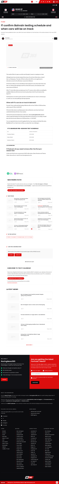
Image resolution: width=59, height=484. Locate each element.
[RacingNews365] (29, 477)
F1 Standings (24, 5)
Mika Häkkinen (48, 445)
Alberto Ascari (48, 436)
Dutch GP (33, 450)
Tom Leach (7, 37)
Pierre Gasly (19, 455)
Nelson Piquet (48, 461)
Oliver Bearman (20, 464)
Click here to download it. (12, 282)
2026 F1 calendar (11, 403)
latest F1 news (8, 395)
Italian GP (33, 452)
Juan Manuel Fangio (49, 455)
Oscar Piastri (19, 445)
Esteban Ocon (20, 450)
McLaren (4, 432)
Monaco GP (33, 440)
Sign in (4, 379)
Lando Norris (9, 401)
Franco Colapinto (20, 466)
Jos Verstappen (48, 447)
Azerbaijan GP (34, 455)
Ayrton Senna (48, 438)
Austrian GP (33, 443)
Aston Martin (5, 441)
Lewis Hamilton (30, 399)
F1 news (10, 5)
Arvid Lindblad (19, 454)
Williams (4, 447)
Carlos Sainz (19, 447)
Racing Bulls (4, 445)
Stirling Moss (47, 454)
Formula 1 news (21, 237)
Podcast (42, 5)
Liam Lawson (19, 463)
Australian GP (34, 431)
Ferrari (3, 434)
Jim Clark (47, 448)
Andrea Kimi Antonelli (21, 441)
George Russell (16, 401)
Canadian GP (33, 438)
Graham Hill (47, 459)
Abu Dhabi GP (34, 464)
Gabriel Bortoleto (20, 468)
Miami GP (33, 436)
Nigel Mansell (48, 452)
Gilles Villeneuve (48, 440)
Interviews (31, 5)
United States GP (34, 459)
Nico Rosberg (48, 431)
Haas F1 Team (5, 443)
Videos (37, 5)
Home (6, 5)
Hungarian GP (34, 448)
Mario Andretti (48, 466)
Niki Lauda (47, 450)
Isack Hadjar (19, 443)
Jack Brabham (48, 463)
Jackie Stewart (48, 443)
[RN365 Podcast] (32, 2)
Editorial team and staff (36, 411)
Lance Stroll (19, 457)
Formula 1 (28, 74)
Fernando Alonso (48, 399)
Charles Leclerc (25, 401)
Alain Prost (47, 432)
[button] (5, 11)
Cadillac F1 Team (6, 448)
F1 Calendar (17, 5)
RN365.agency (34, 415)
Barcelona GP (34, 441)
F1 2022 (3, 22)
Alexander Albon (20, 461)
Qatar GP (33, 463)
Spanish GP (33, 454)
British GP (33, 445)
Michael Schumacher (49, 434)
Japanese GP (33, 434)
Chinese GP (33, 432)
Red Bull (8, 123)
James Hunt (47, 441)
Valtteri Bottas (20, 452)
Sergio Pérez (19, 448)
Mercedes (4, 436)
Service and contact (35, 413)
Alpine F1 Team (5, 438)
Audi (3, 440)
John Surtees (48, 464)
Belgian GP (33, 447)
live (30, 92)
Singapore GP (34, 457)
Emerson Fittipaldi (49, 457)
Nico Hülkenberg (20, 459)
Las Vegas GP (34, 461)
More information (29, 17)
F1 (26, 237)
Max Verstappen (38, 399)
